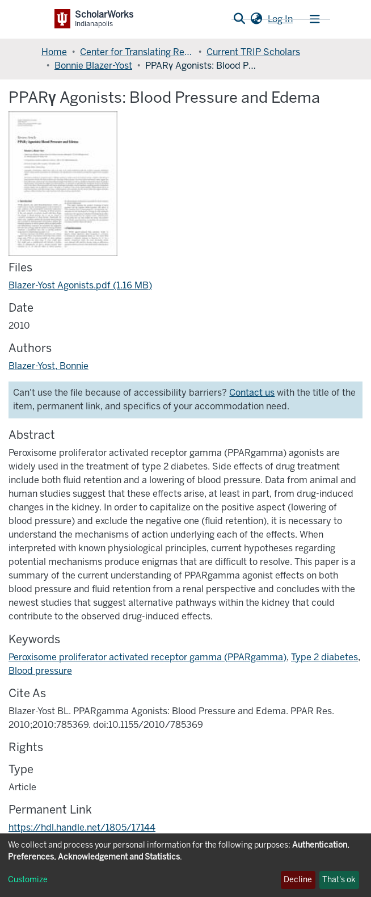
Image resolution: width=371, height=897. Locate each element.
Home (54, 52)
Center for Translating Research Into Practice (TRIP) (136, 52)
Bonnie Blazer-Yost (93, 65)
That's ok (339, 880)
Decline (298, 880)
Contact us (252, 392)
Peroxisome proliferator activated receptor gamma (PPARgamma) (147, 657)
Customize (28, 880)
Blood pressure (40, 670)
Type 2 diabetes (324, 657)
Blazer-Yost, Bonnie (48, 366)
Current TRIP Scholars (253, 52)
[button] (256, 19)
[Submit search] (239, 19)
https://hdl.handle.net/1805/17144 (82, 827)
